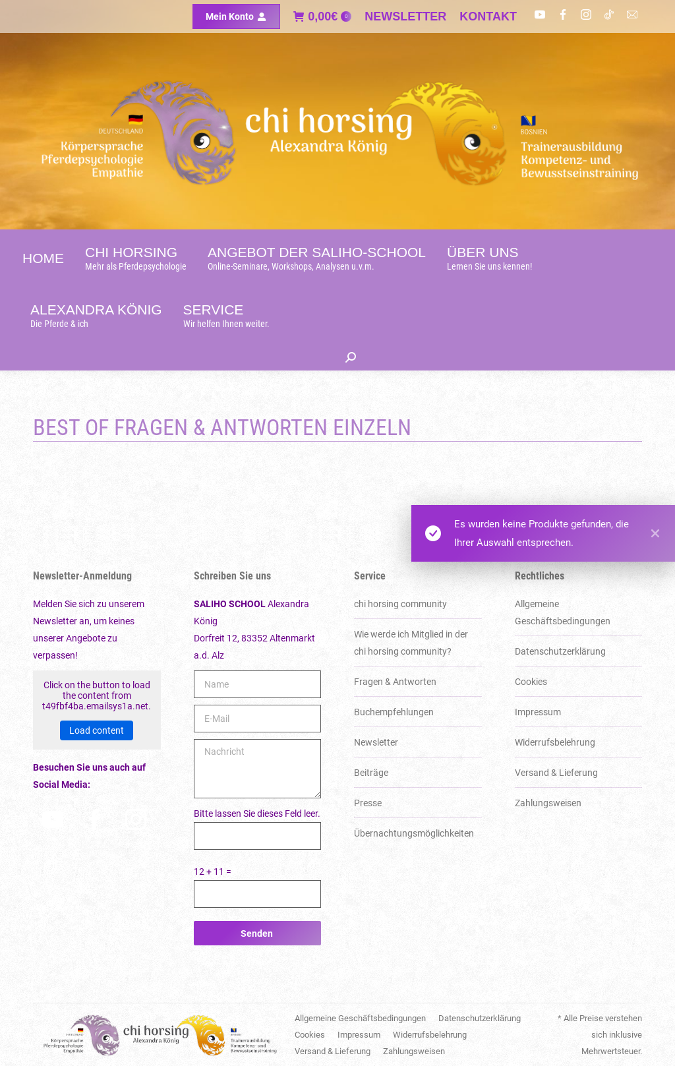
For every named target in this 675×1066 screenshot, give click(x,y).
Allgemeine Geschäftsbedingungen (562, 612)
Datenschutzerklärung (560, 651)
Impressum (538, 712)
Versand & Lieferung (556, 772)
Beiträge (371, 772)
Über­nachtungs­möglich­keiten (414, 833)
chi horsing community (400, 604)
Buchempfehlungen (394, 712)
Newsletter (376, 742)
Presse (368, 803)
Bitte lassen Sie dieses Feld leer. (257, 813)
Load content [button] (96, 730)
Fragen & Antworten (395, 681)
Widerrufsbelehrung (555, 742)
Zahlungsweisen (548, 803)
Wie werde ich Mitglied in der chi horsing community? (411, 643)
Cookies (531, 681)
